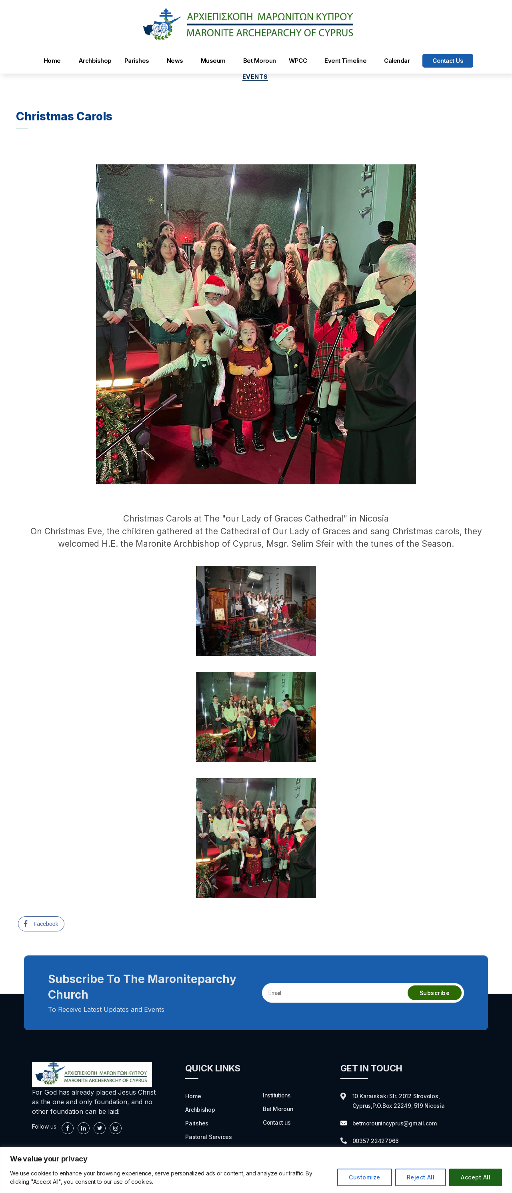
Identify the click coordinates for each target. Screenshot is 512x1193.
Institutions (278, 1096)
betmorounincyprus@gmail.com (399, 1124)
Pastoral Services (210, 1138)
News (175, 60)
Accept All (475, 1177)
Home (52, 60)
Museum (213, 60)
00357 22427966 (379, 1142)
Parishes (136, 60)
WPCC (298, 60)
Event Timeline (345, 60)
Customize (364, 1177)
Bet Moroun (259, 60)
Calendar (397, 60)
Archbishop (95, 60)
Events (256, 77)
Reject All (421, 1177)
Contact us (447, 60)
